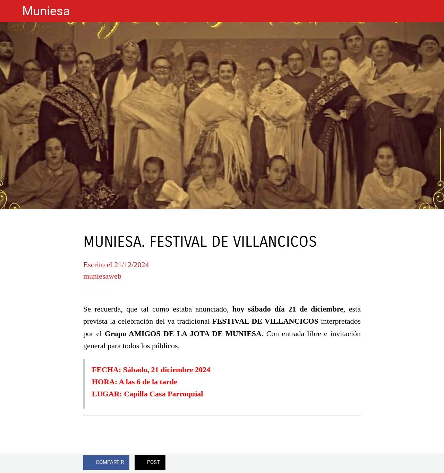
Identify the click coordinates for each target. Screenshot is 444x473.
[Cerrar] (11, 11)
